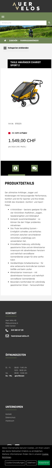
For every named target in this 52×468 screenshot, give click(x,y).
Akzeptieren (44, 462)
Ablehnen (31, 462)
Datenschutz (10, 417)
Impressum (10, 421)
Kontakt (9, 414)
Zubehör (13, 40)
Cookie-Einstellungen (15, 462)
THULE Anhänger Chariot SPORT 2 (25, 64)
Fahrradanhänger (29, 40)
